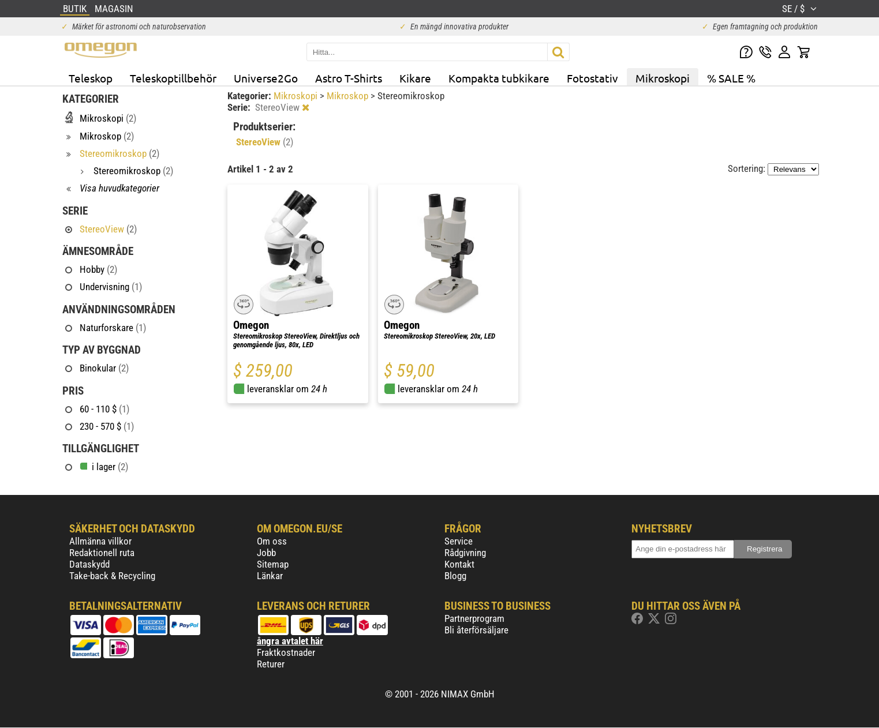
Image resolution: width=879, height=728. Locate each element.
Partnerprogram (474, 618)
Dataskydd (89, 564)
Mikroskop (349, 96)
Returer (271, 664)
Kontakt (459, 564)
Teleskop (91, 78)
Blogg (455, 575)
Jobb (266, 552)
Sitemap (273, 564)
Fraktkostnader (286, 652)
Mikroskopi (662, 78)
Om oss (272, 541)
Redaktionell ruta (101, 552)
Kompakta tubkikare (498, 78)
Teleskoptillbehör (173, 78)
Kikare (415, 78)
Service (458, 541)
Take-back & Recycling (112, 575)
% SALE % (731, 78)
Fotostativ (592, 78)
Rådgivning (465, 552)
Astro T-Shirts (348, 78)
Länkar (270, 575)
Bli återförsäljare (476, 630)
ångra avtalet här (290, 641)
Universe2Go (266, 78)
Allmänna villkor (100, 541)
